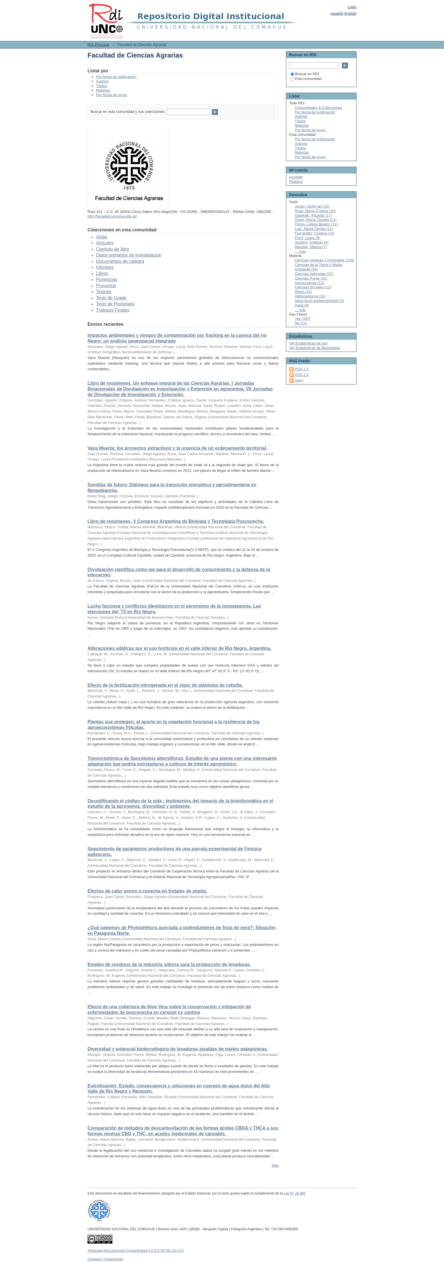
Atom (299, 380)
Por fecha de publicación (116, 77)
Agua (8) (302, 305)
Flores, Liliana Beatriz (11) (316, 224)
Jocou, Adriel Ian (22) (312, 206)
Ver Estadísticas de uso (308, 343)
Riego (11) (303, 291)
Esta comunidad (306, 79)
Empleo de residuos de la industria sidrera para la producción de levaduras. (169, 964)
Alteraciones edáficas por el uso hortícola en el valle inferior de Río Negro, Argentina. (179, 648)
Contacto (94, 1259)
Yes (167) (302, 318)
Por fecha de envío (111, 95)
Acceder (296, 177)
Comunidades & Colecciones (318, 107)
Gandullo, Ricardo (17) (313, 215)
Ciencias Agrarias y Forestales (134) (324, 260)
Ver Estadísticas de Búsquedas (314, 348)
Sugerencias (113, 1259)
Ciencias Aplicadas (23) (314, 274)
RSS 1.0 (301, 369)
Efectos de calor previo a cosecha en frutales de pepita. (147, 891)
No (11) (301, 323)
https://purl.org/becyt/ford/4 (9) (319, 301)
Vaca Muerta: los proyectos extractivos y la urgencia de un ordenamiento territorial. (177, 448)
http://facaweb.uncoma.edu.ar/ (112, 216)
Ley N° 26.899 (295, 1193)
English (350, 13)
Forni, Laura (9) (307, 238)
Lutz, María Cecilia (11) (314, 229)
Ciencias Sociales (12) (313, 287)
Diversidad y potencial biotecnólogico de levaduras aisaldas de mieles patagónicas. (177, 1049)
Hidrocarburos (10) (310, 296)
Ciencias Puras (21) (311, 278)
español (336, 13)
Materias (103, 90)
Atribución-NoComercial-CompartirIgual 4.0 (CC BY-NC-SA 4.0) (135, 1251)
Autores (102, 81)
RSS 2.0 (301, 375)
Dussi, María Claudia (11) (315, 219)
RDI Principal (98, 45)
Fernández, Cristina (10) (314, 233)
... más (300, 251)
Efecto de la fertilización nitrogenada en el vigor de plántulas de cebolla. (165, 685)
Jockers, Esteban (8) (311, 242)
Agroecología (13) (309, 283)
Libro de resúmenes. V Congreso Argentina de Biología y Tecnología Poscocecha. (175, 521)
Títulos (101, 86)
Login (352, 7)
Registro (296, 181)
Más (275, 1165)
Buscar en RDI (305, 74)
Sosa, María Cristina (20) (315, 211)
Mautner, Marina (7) (311, 247)
